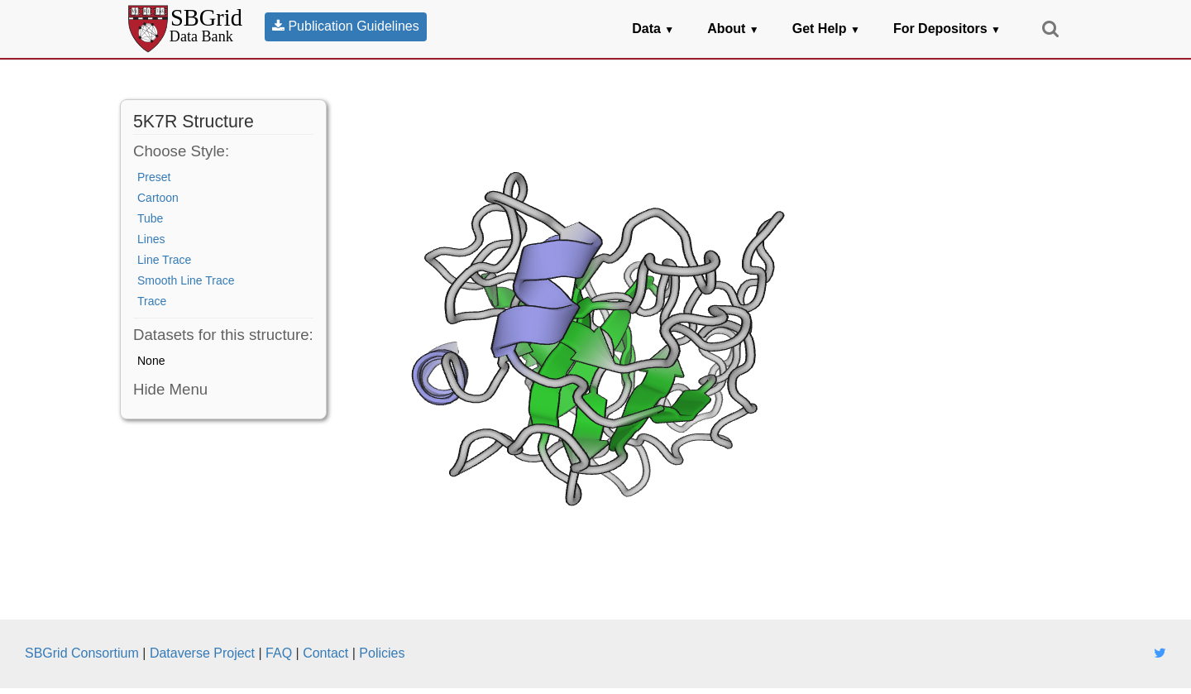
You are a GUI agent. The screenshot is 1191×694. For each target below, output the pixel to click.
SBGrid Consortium (82, 653)
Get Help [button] (826, 29)
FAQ (278, 653)
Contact (325, 653)
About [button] (733, 29)
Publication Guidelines (345, 26)
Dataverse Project (202, 653)
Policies (381, 653)
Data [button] (653, 29)
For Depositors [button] (947, 29)
